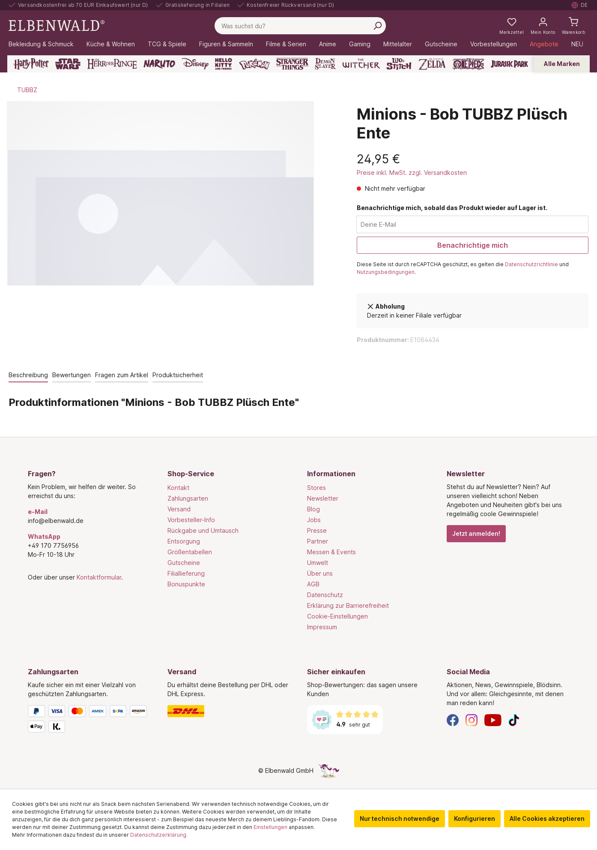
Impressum (322, 627)
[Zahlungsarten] (89, 720)
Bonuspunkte (186, 584)
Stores (316, 487)
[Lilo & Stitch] (399, 64)
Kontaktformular (99, 577)
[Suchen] (377, 25)
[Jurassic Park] (509, 64)
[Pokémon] (254, 64)
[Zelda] (432, 64)
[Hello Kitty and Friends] (223, 64)
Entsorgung (183, 541)
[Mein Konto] (542, 25)
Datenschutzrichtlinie (531, 264)
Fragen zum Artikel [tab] (121, 374)
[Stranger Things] (292, 64)
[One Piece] (468, 64)
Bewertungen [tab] (71, 374)
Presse (317, 530)
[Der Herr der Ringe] (112, 64)
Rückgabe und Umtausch (203, 530)
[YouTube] (492, 719)
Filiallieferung (186, 573)
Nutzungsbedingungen (386, 272)
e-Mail (38, 511)
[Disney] (195, 64)
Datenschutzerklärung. (159, 835)
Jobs (314, 519)
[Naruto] (159, 64)
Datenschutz (325, 594)
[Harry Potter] (31, 64)
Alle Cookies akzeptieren (547, 818)
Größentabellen (189, 552)
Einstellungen (270, 827)
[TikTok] (513, 719)
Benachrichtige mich (472, 245)
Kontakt (178, 487)
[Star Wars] (68, 64)
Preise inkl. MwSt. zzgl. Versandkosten (412, 172)
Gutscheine (183, 562)
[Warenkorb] (573, 25)
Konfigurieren (474, 818)
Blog (313, 509)
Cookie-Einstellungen (337, 616)
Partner (317, 541)
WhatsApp (44, 536)
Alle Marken (562, 63)
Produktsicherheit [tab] (177, 374)
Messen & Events (331, 552)
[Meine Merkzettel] (511, 25)
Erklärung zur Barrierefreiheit (348, 605)
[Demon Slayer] (325, 64)
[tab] (28, 375)
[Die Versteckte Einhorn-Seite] (329, 770)
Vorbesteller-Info (191, 519)
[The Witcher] (361, 64)
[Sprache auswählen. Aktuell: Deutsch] (579, 5)
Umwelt (317, 562)
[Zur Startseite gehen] (56, 25)
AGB (313, 584)
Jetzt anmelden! (476, 533)
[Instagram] (472, 719)
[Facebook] (453, 719)
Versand (179, 509)
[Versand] (228, 711)
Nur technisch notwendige (399, 818)
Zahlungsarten (187, 498)
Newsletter (322, 498)
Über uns (320, 573)
